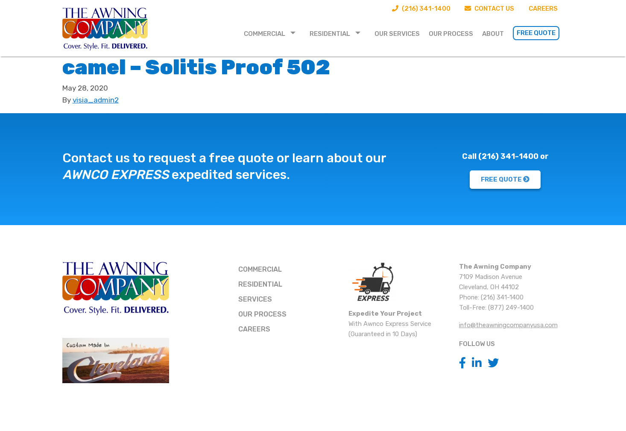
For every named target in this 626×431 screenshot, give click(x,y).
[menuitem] (272, 33)
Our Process (451, 34)
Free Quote (536, 33)
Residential (330, 34)
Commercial (264, 34)
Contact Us (489, 8)
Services (255, 299)
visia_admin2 (96, 100)
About (493, 34)
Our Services (397, 34)
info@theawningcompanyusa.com (508, 325)
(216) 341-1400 (421, 8)
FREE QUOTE (505, 179)
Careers (543, 8)
